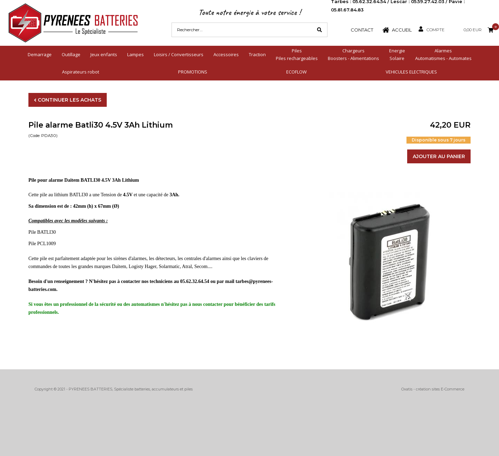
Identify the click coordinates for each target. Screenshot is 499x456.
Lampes (135, 54)
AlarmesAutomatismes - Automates (443, 54)
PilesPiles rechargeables (297, 54)
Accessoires (226, 54)
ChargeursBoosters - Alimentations (353, 54)
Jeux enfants (103, 54)
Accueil (402, 30)
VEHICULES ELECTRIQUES (411, 72)
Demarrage (40, 54)
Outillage (71, 54)
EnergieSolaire (397, 54)
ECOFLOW (296, 72)
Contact (362, 30)
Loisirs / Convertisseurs (178, 54)
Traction (257, 54)
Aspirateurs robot (80, 72)
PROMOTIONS (192, 72)
